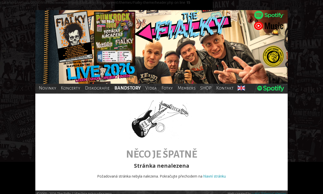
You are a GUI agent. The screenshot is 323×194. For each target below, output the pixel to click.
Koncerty (70, 88)
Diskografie (97, 88)
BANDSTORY (127, 88)
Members (187, 88)
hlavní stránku (214, 176)
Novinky (47, 88)
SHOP (205, 88)
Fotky (167, 88)
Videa (151, 88)
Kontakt (225, 88)
